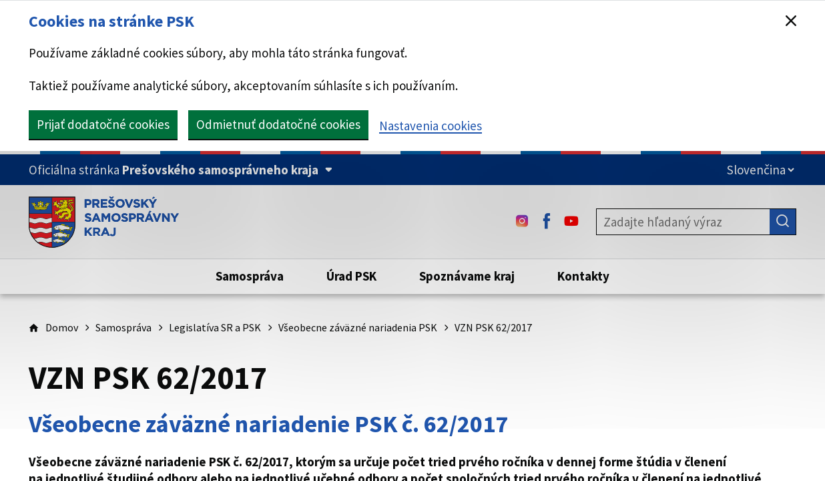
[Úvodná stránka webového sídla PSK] (104, 222)
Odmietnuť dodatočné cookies (278, 124)
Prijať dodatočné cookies (103, 124)
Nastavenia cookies (430, 126)
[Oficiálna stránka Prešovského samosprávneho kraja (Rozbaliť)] (180, 170)
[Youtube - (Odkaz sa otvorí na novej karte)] (571, 221)
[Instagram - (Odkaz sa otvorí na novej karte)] (522, 221)
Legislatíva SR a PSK (215, 327)
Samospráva (123, 327)
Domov (61, 327)
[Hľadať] (783, 221)
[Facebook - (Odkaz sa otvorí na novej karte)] (546, 221)
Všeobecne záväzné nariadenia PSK (357, 327)
